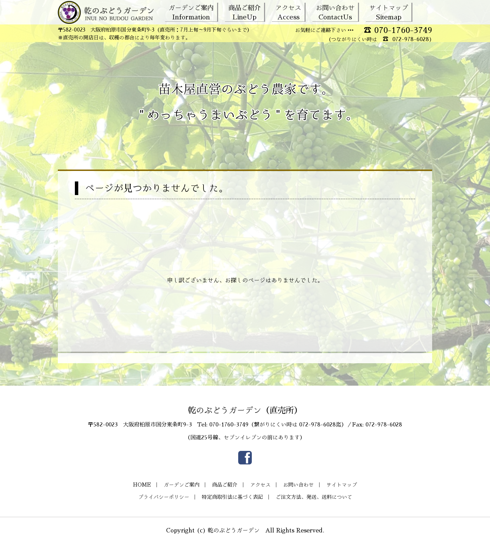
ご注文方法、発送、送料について (314, 496)
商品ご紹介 (244, 12)
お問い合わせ (335, 12)
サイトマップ (388, 12)
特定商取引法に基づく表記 (232, 496)
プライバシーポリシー (163, 496)
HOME (142, 484)
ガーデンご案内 (191, 12)
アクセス (288, 12)
